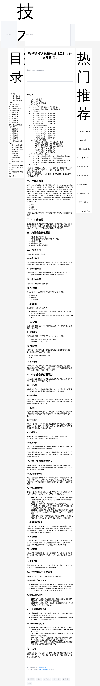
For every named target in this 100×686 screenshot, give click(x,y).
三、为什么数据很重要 (38, 103)
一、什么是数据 (36, 99)
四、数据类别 (35, 105)
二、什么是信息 (36, 101)
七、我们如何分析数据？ (39, 140)
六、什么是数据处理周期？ (40, 125)
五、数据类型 (35, 111)
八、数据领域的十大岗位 (39, 154)
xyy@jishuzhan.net (44, 669)
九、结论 (34, 164)
